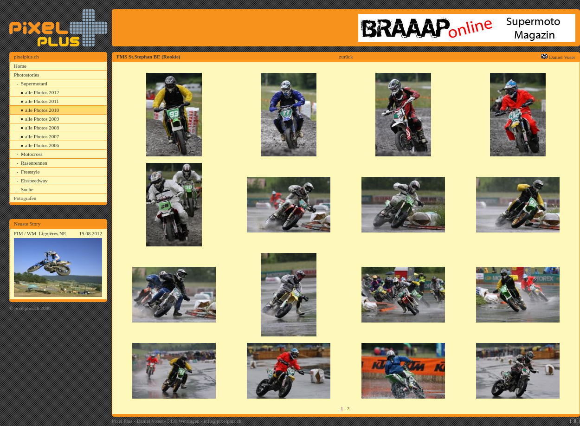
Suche (27, 189)
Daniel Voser (562, 57)
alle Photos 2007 (42, 136)
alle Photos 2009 (42, 119)
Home (20, 66)
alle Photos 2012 (42, 92)
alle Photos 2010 (42, 110)
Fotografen (25, 198)
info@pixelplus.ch (222, 421)
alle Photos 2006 (42, 145)
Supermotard (34, 83)
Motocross (31, 154)
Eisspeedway (34, 180)
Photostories (26, 74)
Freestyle (30, 171)
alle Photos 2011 (42, 101)
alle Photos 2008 (42, 127)
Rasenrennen (34, 163)
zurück (346, 56)
